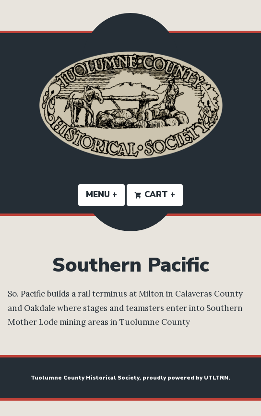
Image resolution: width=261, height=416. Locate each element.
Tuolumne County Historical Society (85, 377)
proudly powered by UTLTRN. (186, 377)
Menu (105, 194)
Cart (158, 194)
